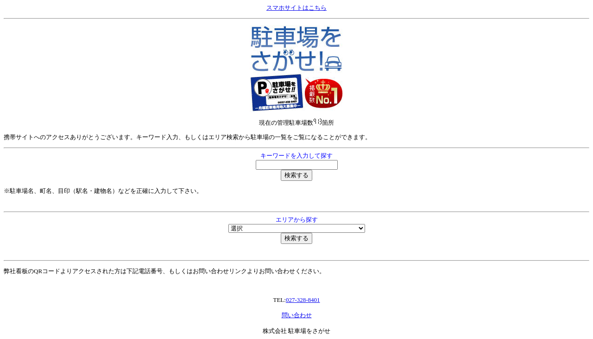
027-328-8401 (303, 299)
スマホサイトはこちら (296, 7)
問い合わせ (297, 315)
